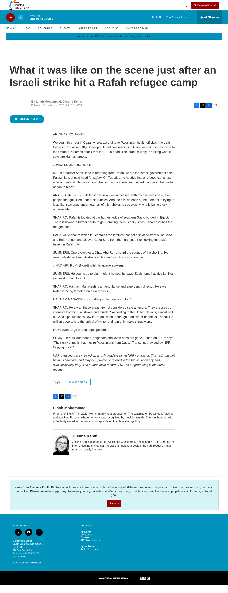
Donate (114, 511)
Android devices (89, 557)
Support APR (87, 36)
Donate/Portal (208, 9)
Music (26, 36)
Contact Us (87, 542)
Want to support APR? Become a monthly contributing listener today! (114, 44)
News (10, 36)
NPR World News (76, 389)
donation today (113, 499)
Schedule (45, 36)
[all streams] (209, 25)
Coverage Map (137, 36)
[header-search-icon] (185, 9)
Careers (85, 545)
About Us (112, 36)
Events (65, 36)
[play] (10, 25)
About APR (87, 539)
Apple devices (88, 554)
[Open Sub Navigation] (16, 36)
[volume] (21, 25)
